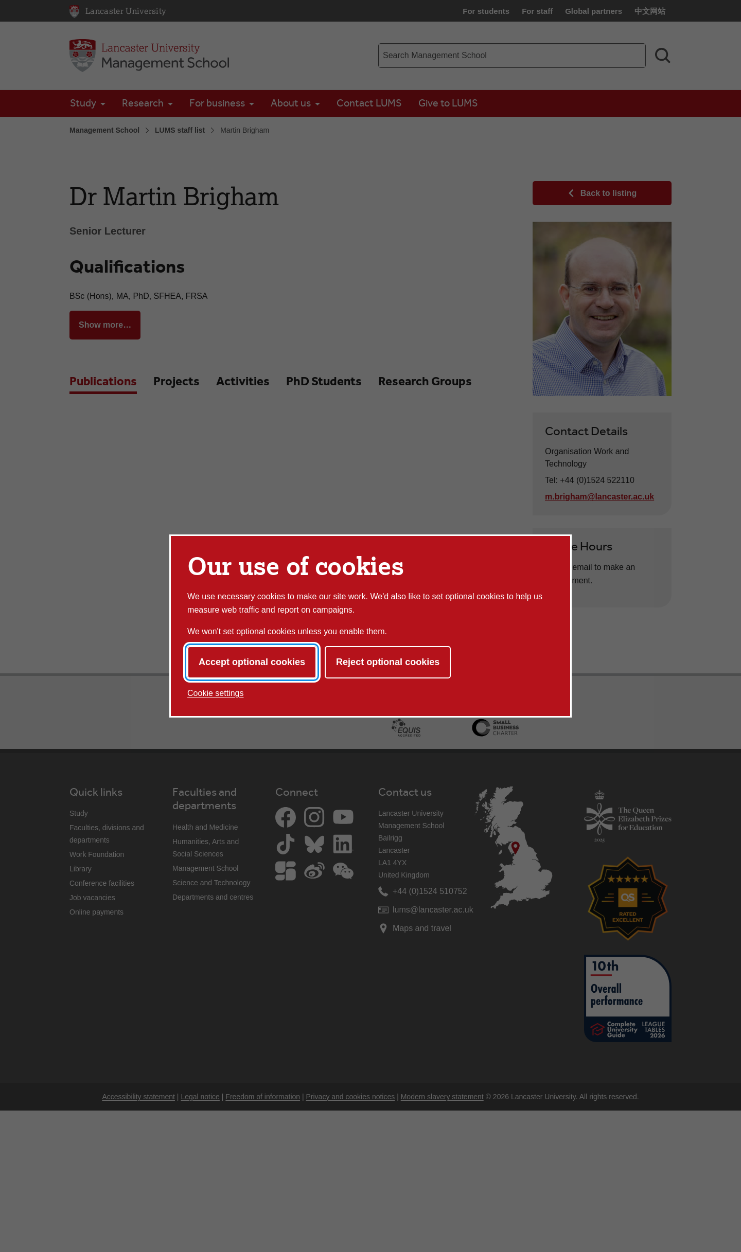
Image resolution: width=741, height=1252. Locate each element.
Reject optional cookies (387, 662)
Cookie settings (215, 693)
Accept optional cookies (252, 662)
